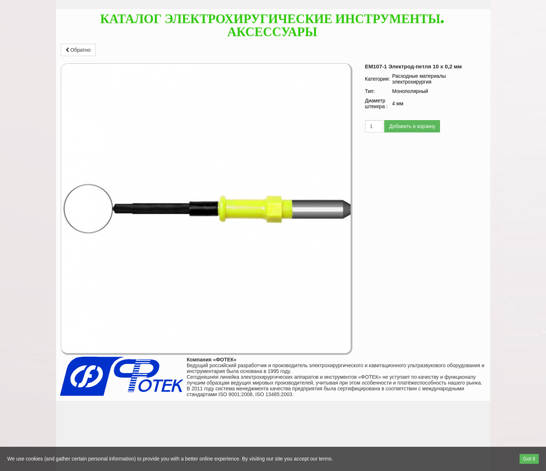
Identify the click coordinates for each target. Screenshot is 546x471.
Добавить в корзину (412, 126)
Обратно (78, 50)
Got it (529, 459)
